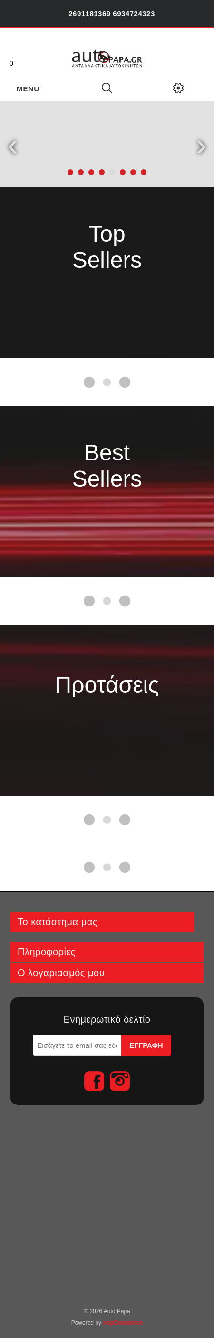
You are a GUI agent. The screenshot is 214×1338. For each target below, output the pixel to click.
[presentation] (13, 144)
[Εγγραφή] (77, 1045)
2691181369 (89, 14)
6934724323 (134, 14)
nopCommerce (123, 1322)
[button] (70, 172)
